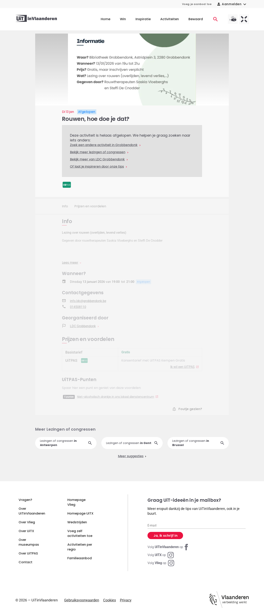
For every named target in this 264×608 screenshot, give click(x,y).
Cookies (109, 600)
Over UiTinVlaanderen (32, 511)
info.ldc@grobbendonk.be (88, 301)
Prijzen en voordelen (90, 206)
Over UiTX (26, 531)
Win (123, 19)
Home (105, 19)
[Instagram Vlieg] (160, 563)
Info (65, 206)
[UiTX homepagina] (244, 19)
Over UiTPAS (28, 553)
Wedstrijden (77, 522)
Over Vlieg (27, 522)
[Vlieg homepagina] (233, 19)
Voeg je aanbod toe (197, 4)
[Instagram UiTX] (160, 555)
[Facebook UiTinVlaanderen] (168, 547)
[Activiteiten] (215, 19)
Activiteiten (169, 19)
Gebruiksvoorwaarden (81, 600)
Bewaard (195, 19)
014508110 (78, 307)
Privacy (126, 600)
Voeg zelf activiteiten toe (79, 533)
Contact (25, 562)
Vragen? (25, 500)
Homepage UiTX (80, 513)
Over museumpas (29, 542)
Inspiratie (143, 19)
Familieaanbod (79, 558)
